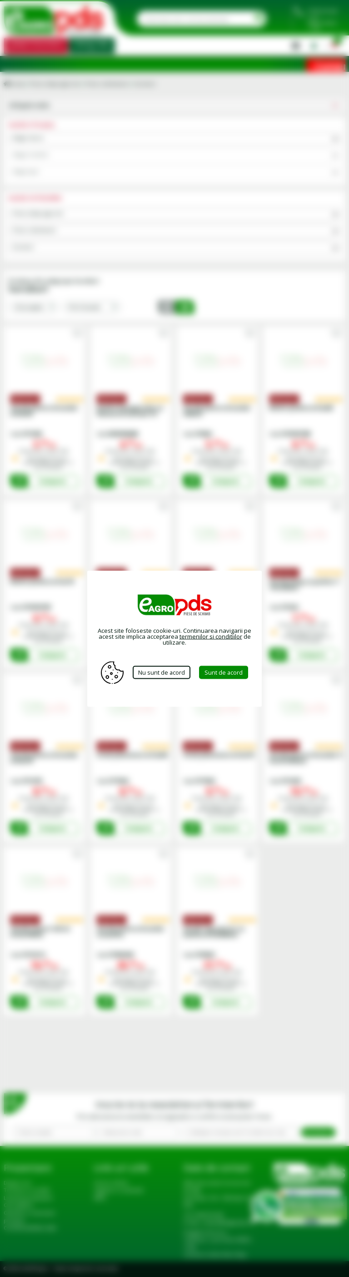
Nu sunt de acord (161, 672)
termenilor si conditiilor (210, 636)
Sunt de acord (224, 672)
